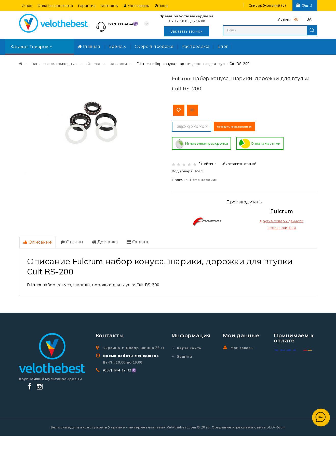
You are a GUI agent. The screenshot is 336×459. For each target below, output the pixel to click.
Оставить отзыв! (239, 163)
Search (312, 30)
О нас (27, 6)
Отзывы (71, 240)
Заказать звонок (186, 31)
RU (296, 19)
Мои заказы (137, 6)
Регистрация (243, 362)
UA (309, 19)
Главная (89, 46)
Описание (37, 241)
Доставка (103, 240)
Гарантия (87, 6)
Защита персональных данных (191, 362)
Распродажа (195, 46)
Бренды (118, 46)
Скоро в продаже (154, 46)
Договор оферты (193, 395)
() (267, 5)
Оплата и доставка (55, 6)
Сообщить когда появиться (242, 126)
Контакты (110, 6)
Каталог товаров (31, 46)
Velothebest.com (181, 450)
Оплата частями (259, 143)
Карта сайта (189, 347)
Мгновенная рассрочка (201, 143)
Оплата (135, 240)
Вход (161, 6)
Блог (223, 46)
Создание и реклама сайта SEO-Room (249, 450)
